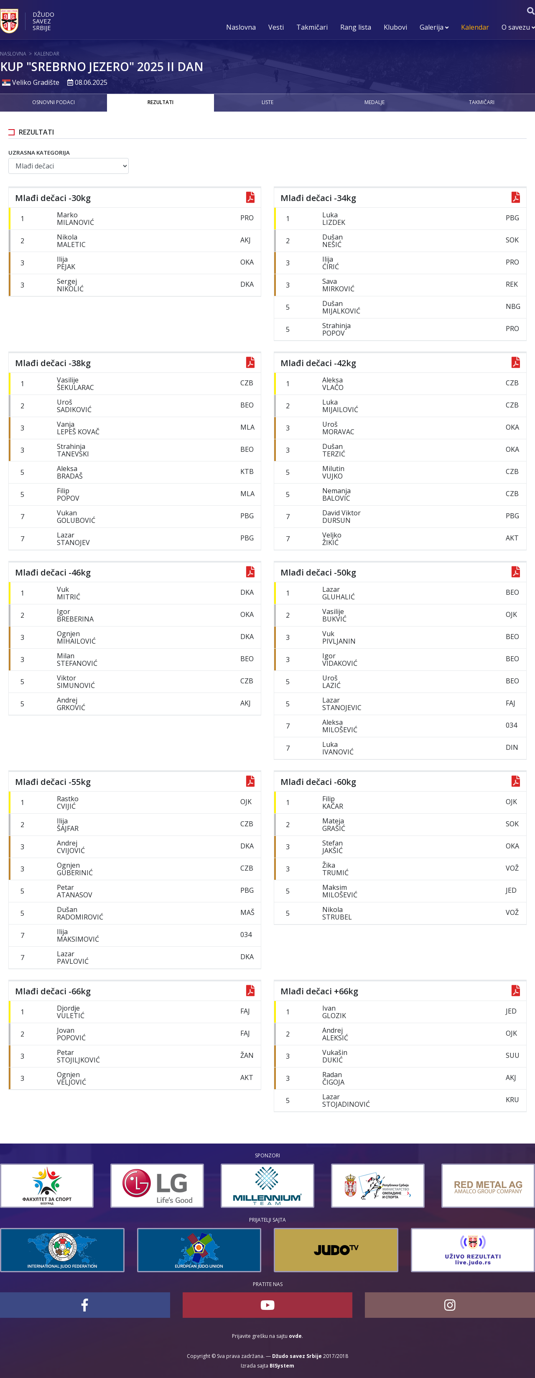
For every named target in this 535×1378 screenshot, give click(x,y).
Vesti (276, 27)
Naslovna (241, 27)
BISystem (282, 1365)
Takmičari (312, 27)
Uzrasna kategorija (39, 152)
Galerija (434, 27)
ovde (295, 1336)
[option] (93, 1186)
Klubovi (395, 27)
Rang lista (355, 27)
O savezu (518, 27)
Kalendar (475, 27)
